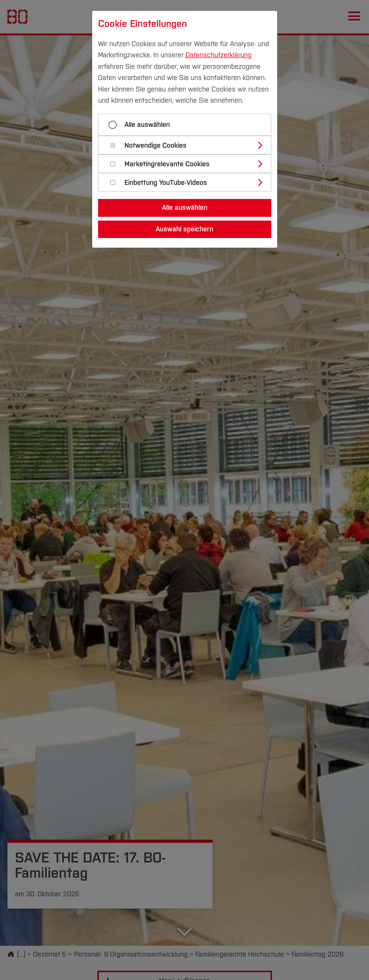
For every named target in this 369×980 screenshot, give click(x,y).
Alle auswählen (147, 125)
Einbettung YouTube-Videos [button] (165, 183)
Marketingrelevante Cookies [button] (167, 164)
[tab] (187, 145)
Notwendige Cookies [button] (155, 146)
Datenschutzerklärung (218, 55)
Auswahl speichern (184, 229)
